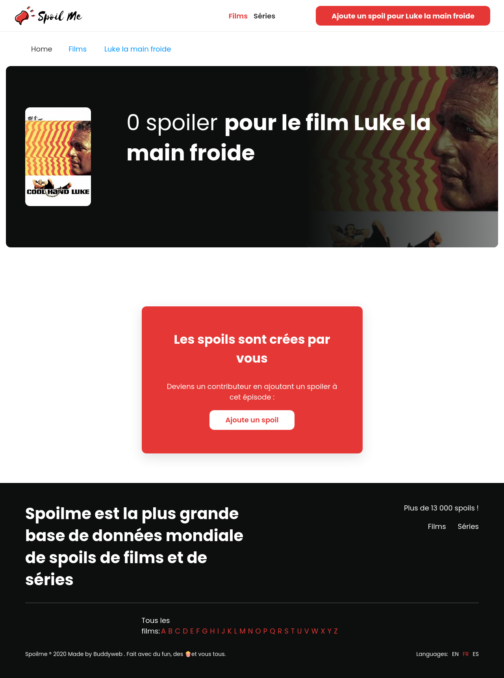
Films (238, 16)
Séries (264, 16)
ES (476, 654)
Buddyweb (107, 654)
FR (466, 654)
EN (455, 654)
